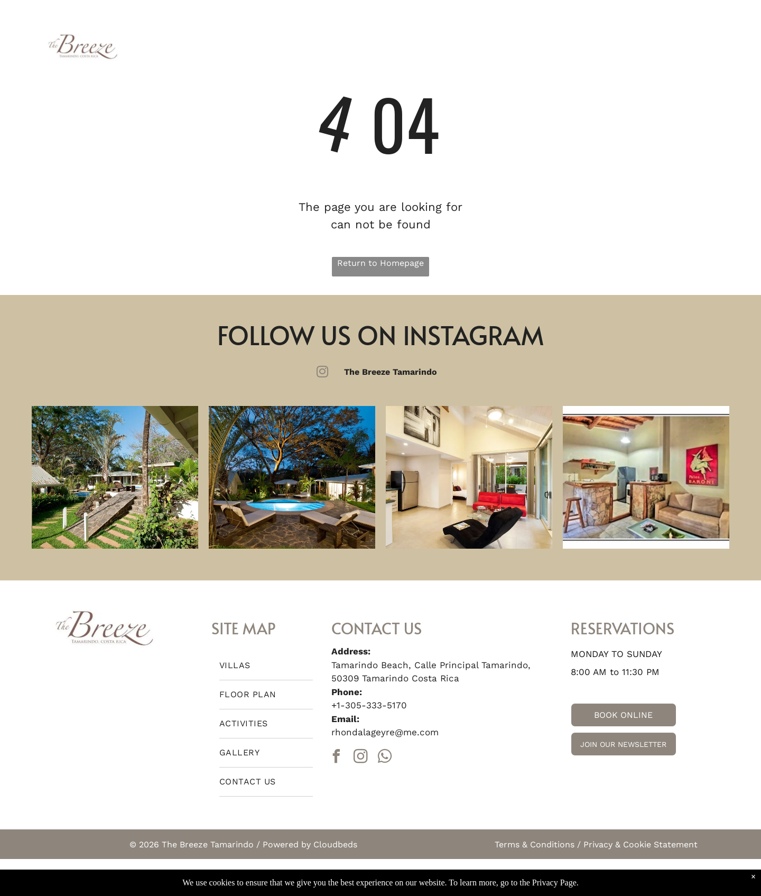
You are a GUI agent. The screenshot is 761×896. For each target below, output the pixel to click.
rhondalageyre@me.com (385, 732)
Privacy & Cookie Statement (640, 844)
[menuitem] (175, 46)
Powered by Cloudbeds (310, 844)
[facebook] (336, 758)
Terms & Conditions (534, 844)
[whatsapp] (385, 758)
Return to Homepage (380, 263)
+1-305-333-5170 (369, 705)
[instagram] (361, 758)
